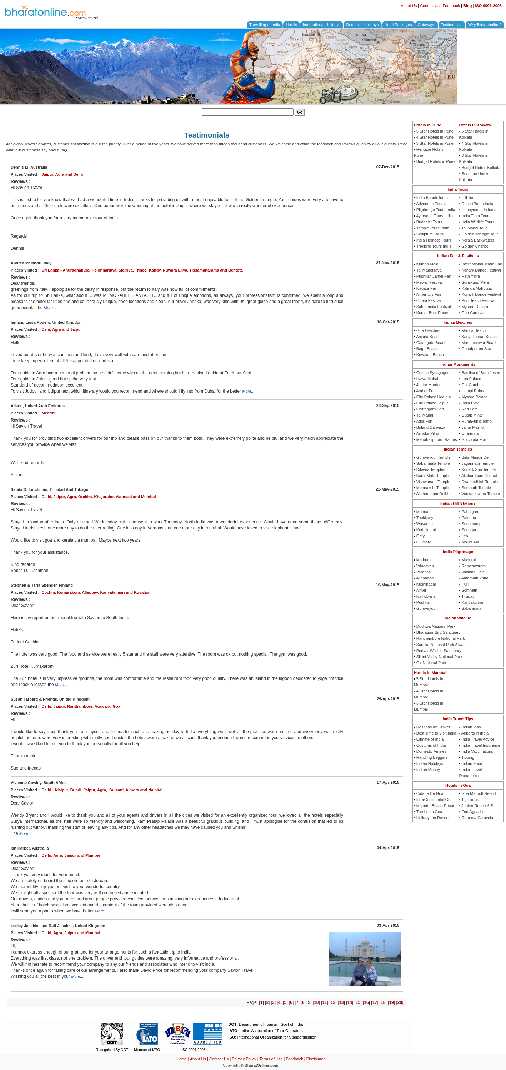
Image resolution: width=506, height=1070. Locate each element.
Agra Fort (424, 421)
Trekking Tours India (433, 246)
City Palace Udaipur (433, 397)
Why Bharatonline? (484, 25)
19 (391, 1002)
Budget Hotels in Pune (435, 161)
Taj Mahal (424, 415)
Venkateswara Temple (480, 494)
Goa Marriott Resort (478, 793)
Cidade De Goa (430, 793)
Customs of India (431, 745)
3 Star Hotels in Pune (435, 143)
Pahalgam (470, 511)
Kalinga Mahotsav (476, 288)
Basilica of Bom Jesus (480, 372)
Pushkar (423, 602)
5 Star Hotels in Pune (435, 131)
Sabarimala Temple (433, 463)
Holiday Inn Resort (432, 818)
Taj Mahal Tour (474, 228)
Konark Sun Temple (478, 469)
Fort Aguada (472, 812)
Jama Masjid (472, 427)
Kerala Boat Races (432, 312)
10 (316, 1002)
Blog (467, 6)
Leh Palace (471, 379)
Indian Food (471, 763)
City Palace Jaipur (432, 403)
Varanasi (424, 572)
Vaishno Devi (472, 572)
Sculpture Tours (430, 234)
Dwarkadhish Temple (479, 481)
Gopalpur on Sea (476, 349)
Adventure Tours (430, 203)
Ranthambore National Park (440, 638)
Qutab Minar (472, 415)
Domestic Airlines (431, 751)
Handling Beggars (431, 757)
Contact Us (429, 6)
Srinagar (468, 530)
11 (324, 1002)
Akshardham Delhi (432, 494)
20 (399, 1002)
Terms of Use (271, 1059)
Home (181, 1059)
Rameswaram (473, 566)
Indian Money (428, 769)
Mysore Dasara (474, 306)
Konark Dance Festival (481, 270)
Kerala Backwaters (477, 240)
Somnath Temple (476, 488)
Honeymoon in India (478, 210)
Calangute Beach (431, 342)
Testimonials (452, 25)
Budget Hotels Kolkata (480, 167)
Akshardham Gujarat (479, 475)
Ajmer (421, 590)
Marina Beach (473, 330)
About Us (409, 6)
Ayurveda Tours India (434, 216)
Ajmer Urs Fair (428, 294)
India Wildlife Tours (477, 222)
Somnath (469, 590)
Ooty (420, 536)
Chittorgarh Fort (430, 409)
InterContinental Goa (434, 799)
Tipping (467, 757)
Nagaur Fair (426, 288)
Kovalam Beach (430, 355)
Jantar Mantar (428, 385)
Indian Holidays (429, 763)
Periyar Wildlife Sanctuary (438, 650)
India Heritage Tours (433, 240)
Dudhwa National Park (435, 626)
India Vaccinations (477, 751)
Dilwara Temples (430, 469)
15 (358, 1002)
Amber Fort (426, 391)
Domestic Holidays (362, 25)
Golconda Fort (473, 439)
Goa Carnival (472, 312)
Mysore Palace (474, 397)
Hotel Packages (398, 25)
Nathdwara (425, 596)
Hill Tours (469, 197)
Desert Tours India (477, 203)
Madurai (468, 560)
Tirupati (467, 596)
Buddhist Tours (429, 222)
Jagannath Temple (477, 463)
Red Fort (469, 409)
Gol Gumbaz (472, 385)
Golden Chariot (474, 246)
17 (374, 1002)
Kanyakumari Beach (478, 336)
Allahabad (425, 578)
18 (383, 1002)
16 (366, 1002)
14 (349, 1002)
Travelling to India (264, 25)
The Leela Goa (429, 812)
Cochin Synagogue (433, 372)
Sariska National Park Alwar (440, 644)
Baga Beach (427, 349)
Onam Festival (429, 300)
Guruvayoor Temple (433, 457)
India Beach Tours (432, 197)
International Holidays (322, 25)
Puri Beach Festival (478, 300)
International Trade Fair (481, 264)
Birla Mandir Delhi (476, 457)
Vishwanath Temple (433, 481)
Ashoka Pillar (427, 433)
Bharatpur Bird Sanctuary (438, 632)
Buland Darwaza (430, 427)
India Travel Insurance (480, 745)
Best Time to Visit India (436, 733)
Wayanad (424, 524)
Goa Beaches (428, 330)
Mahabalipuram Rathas (436, 439)
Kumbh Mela (427, 264)
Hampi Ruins (472, 391)
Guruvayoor (426, 608)
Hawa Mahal (427, 379)
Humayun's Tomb (476, 421)
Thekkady (425, 518)
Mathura (423, 560)
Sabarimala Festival (433, 306)
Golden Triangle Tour (479, 234)
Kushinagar (426, 584)
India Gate (470, 403)
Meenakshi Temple (432, 488)
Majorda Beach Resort (435, 805)
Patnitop (468, 518)
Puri (465, 584)
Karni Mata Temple (432, 475)
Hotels (291, 25)
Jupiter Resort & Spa (479, 805)
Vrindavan (425, 566)
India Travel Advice (477, 739)
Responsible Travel (433, 727)
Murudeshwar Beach (479, 342)
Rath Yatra (470, 276)
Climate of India (430, 739)
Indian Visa (471, 727)
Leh (464, 536)
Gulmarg (423, 542)
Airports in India (475, 733)
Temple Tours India (432, 228)
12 (333, 1002)
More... (50, 307)
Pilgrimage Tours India (435, 210)
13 (341, 1002)
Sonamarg (470, 524)
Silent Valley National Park (439, 657)
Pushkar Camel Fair (433, 276)
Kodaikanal (426, 530)
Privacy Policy (244, 1059)
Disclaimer (315, 1059)
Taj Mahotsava (429, 270)
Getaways (426, 25)
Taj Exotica (470, 799)
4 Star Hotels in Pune (435, 137)
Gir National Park (431, 663)
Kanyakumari (472, 602)
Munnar (423, 511)
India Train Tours (475, 216)
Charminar (470, 433)
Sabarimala (471, 608)
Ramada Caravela (477, 818)
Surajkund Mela (475, 282)
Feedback (451, 6)
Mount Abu (470, 542)
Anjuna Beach (428, 336)
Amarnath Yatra (475, 578)
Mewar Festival (429, 282)
